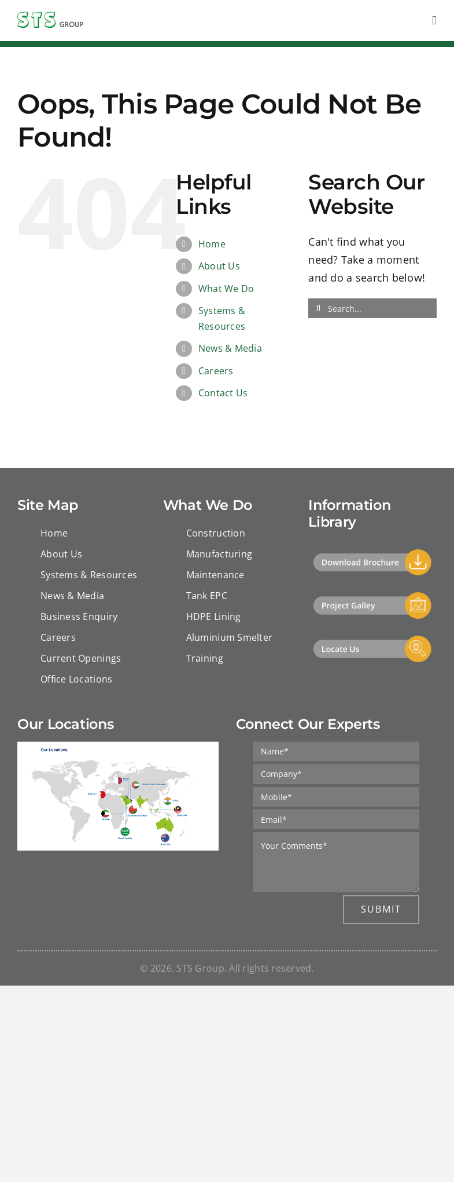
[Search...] (372, 308)
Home (212, 244)
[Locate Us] (372, 640)
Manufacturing (219, 554)
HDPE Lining (213, 616)
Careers (216, 370)
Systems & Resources (88, 574)
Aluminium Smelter (229, 637)
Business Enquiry (78, 616)
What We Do (226, 288)
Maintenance (215, 574)
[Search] (318, 308)
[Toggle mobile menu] (434, 20)
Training (204, 658)
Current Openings (80, 658)
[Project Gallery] (372, 596)
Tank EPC (206, 595)
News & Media (230, 348)
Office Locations (76, 679)
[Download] (372, 553)
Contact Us (223, 392)
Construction (215, 533)
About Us (219, 266)
